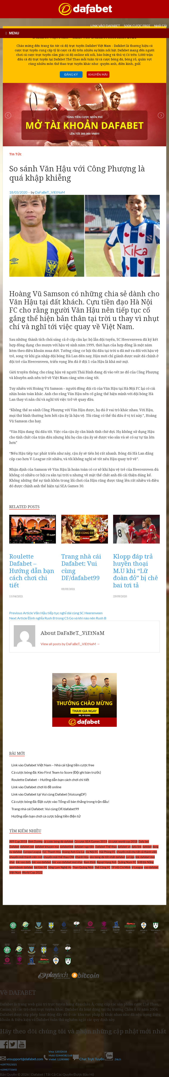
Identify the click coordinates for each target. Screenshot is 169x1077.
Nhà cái (160, 26)
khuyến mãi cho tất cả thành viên (136, 852)
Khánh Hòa (82, 857)
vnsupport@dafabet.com (22, 1059)
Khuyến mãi (98, 74)
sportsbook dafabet (21, 867)
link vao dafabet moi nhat (67, 862)
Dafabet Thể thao (106, 846)
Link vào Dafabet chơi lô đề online (36, 787)
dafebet (147, 846)
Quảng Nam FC (126, 862)
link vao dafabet (41, 862)
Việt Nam (15, 872)
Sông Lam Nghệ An (60, 867)
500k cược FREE (137, 26)
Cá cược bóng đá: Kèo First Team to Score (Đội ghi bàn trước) (56, 772)
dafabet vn (124, 846)
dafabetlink (67, 846)
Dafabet (14, 846)
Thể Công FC (102, 867)
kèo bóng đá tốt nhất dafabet (107, 857)
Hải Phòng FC (107, 852)
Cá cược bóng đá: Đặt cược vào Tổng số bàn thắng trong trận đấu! (60, 801)
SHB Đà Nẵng (145, 862)
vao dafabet (151, 867)
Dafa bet (143, 841)
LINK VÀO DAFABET (105, 26)
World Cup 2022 (32, 872)
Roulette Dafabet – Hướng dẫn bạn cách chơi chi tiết (31, 570)
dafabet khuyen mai (47, 846)
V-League (137, 867)
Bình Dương (35, 841)
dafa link (136, 846)
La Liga (130, 857)
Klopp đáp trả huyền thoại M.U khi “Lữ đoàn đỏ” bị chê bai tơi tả (135, 570)
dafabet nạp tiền (84, 846)
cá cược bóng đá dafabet (58, 841)
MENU (14, 33)
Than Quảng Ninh (83, 867)
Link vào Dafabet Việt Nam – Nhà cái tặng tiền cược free (52, 765)
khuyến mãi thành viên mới (26, 857)
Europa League (32, 852)
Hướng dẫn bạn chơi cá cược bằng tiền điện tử (46, 816)
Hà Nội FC (91, 852)
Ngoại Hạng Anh (107, 862)
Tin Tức (15, 154)
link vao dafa (23, 862)
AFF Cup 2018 (18, 841)
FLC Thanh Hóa (51, 852)
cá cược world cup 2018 (123, 841)
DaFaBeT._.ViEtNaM (50, 192)
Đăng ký (71, 74)
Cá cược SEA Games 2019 (90, 841)
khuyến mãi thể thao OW (58, 857)
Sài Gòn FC (40, 867)
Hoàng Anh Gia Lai (73, 852)
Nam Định (89, 862)
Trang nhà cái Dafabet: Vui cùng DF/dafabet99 (81, 567)
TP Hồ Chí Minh (121, 867)
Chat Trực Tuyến (89, 1059)
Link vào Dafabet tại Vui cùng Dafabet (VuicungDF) (48, 794)
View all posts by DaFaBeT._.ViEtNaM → (70, 644)
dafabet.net (27, 846)
